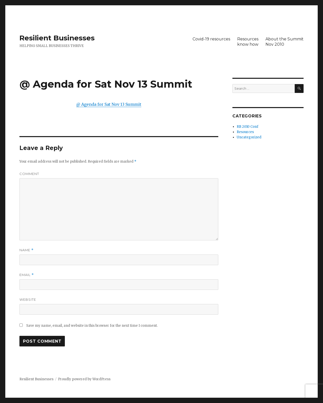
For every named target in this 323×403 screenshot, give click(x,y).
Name (26, 250)
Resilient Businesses (57, 38)
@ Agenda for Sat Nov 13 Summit (108, 104)
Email (26, 275)
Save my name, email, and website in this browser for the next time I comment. (92, 325)
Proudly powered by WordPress (84, 379)
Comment (29, 174)
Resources (245, 132)
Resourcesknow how (247, 42)
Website (27, 299)
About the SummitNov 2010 (284, 42)
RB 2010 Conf (247, 126)
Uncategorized (249, 137)
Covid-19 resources (211, 39)
